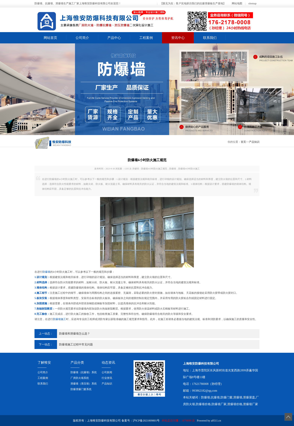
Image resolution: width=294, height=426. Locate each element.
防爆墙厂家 (219, 404)
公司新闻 (107, 372)
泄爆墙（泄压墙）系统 (83, 383)
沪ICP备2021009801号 (146, 420)
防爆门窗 (226, 397)
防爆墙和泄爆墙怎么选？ (74, 333)
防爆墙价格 (203, 404)
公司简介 (82, 38)
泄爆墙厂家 (250, 404)
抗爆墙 (215, 397)
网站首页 (50, 38)
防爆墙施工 (59, 319)
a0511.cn (216, 420)
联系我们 (210, 38)
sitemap (252, 3)
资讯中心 (178, 38)
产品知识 (254, 141)
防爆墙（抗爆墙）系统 (83, 372)
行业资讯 (107, 378)
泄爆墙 (237, 397)
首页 (243, 141)
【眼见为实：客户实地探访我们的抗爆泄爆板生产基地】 (193, 3)
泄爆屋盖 (249, 397)
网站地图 (237, 3)
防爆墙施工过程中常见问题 (76, 344)
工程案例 (146, 38)
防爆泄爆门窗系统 (81, 389)
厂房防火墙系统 (79, 378)
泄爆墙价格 (234, 404)
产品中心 (114, 38)
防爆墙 (46, 271)
